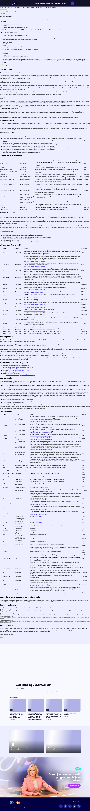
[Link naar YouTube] (74, 806)
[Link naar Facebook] (61, 806)
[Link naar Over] (60, 801)
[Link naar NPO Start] (18, 802)
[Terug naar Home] (15, 4)
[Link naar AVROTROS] (12, 802)
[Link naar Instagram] (65, 806)
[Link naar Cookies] (77, 801)
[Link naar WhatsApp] (79, 806)
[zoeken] (72, 3)
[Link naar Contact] (55, 801)
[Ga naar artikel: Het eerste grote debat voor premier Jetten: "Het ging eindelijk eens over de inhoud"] (54, 710)
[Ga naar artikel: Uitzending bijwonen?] (26, 741)
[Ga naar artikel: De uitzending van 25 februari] (72, 710)
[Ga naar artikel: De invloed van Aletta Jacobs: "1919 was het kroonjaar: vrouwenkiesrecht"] (18, 710)
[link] (74, 786)
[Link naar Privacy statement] (68, 801)
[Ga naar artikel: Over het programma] (63, 741)
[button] (76, 3)
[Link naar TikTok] (70, 806)
